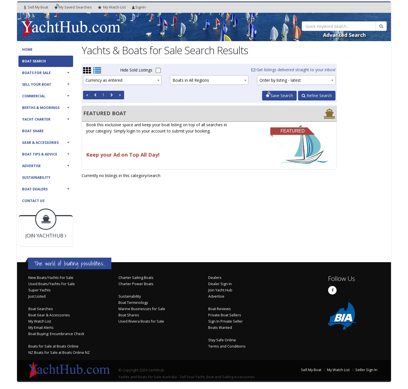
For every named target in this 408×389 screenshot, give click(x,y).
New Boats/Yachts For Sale (50, 277)
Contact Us (33, 200)
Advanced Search (344, 34)
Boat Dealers (35, 189)
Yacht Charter (36, 119)
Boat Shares (128, 315)
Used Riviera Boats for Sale (141, 321)
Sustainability (36, 177)
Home (27, 49)
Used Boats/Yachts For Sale (51, 283)
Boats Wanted (220, 327)
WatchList (112, 7)
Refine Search (317, 95)
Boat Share (33, 131)
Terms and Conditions (227, 346)
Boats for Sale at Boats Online (53, 346)
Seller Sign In (366, 369)
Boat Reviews (219, 308)
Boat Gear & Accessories (49, 315)
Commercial (33, 96)
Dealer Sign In (220, 283)
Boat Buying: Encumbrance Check (56, 333)
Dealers (215, 277)
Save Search (279, 95)
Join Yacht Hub (220, 290)
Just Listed (37, 296)
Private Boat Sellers (224, 315)
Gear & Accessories (40, 142)
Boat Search (34, 61)
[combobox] (122, 80)
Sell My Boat (36, 7)
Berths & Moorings (41, 107)
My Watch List (39, 321)
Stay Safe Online (222, 340)
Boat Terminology (133, 302)
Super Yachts (39, 290)
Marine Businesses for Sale (141, 308)
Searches (73, 7)
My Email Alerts (41, 327)
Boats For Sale (36, 72)
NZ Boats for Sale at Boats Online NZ (59, 352)
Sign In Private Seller (225, 321)
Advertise (31, 165)
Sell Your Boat (36, 84)
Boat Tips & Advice (39, 154)
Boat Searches (40, 308)
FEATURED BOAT (104, 113)
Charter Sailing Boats (136, 277)
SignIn (139, 7)
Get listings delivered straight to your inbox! (293, 69)
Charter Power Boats (136, 283)
